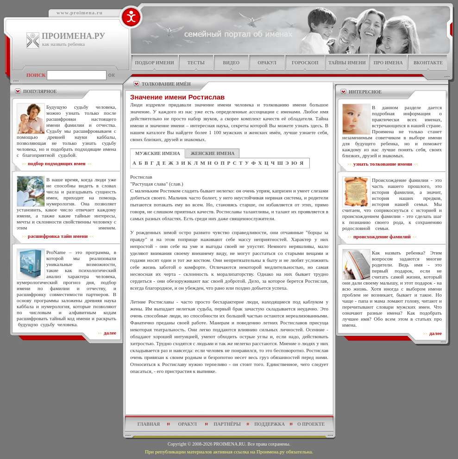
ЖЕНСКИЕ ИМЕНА (213, 153)
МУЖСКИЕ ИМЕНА (157, 153)
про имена (388, 62)
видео (231, 62)
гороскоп (305, 62)
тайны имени (347, 62)
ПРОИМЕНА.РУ (73, 36)
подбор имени (154, 62)
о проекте (311, 424)
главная (149, 424)
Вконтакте (428, 62)
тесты (196, 62)
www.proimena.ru (79, 12)
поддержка (269, 424)
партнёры (227, 424)
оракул (266, 62)
